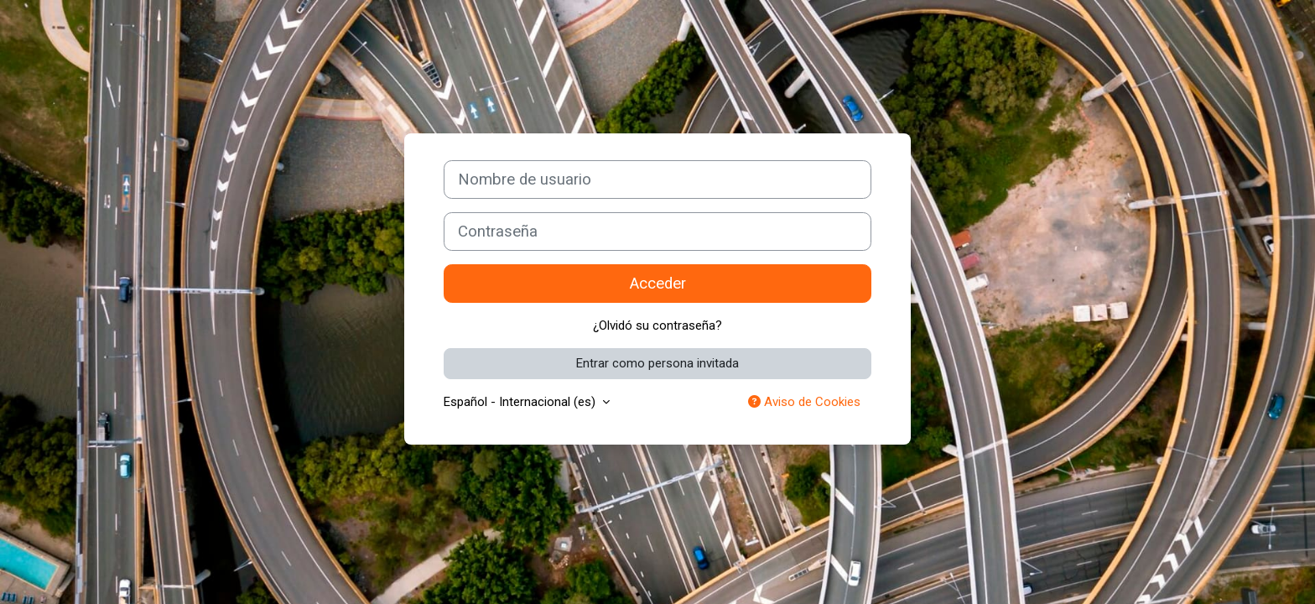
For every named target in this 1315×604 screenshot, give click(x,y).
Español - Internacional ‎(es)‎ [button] (521, 401)
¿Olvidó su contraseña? (657, 325)
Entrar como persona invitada (657, 363)
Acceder (658, 283)
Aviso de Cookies (804, 401)
